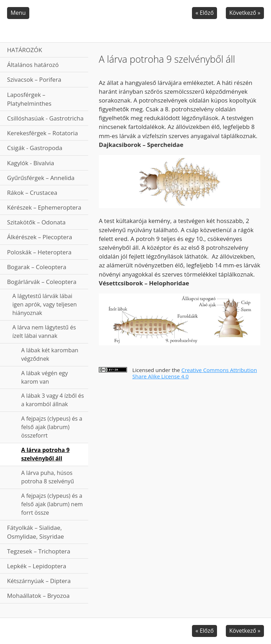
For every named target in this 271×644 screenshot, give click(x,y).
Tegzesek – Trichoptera (38, 551)
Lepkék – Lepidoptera (36, 566)
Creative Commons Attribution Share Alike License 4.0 (194, 373)
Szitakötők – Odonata (36, 222)
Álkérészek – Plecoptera (39, 237)
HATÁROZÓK (24, 50)
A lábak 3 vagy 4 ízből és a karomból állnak (52, 400)
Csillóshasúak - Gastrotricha (45, 118)
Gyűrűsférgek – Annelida (40, 178)
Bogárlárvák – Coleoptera (42, 282)
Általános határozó (33, 65)
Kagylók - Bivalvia (30, 163)
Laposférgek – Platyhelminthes (29, 99)
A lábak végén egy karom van (44, 377)
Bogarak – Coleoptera (36, 267)
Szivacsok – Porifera (34, 79)
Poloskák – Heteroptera (39, 252)
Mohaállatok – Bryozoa (38, 596)
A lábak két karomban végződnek (49, 354)
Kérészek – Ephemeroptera (44, 207)
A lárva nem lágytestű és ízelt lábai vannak (44, 331)
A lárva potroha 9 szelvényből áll (45, 454)
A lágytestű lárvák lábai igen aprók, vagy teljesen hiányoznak (44, 304)
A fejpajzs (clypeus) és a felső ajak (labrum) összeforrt (51, 427)
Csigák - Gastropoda (34, 148)
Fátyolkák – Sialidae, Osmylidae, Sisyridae (35, 532)
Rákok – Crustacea (32, 192)
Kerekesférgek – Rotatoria (42, 133)
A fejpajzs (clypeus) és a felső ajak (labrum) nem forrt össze (52, 504)
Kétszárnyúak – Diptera (39, 581)
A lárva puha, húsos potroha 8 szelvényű (47, 477)
